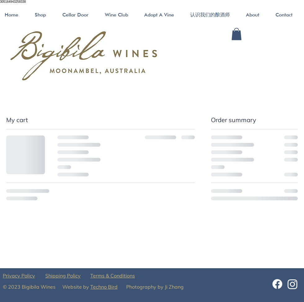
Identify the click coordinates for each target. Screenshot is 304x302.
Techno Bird (104, 287)
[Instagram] (292, 284)
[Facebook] (277, 284)
